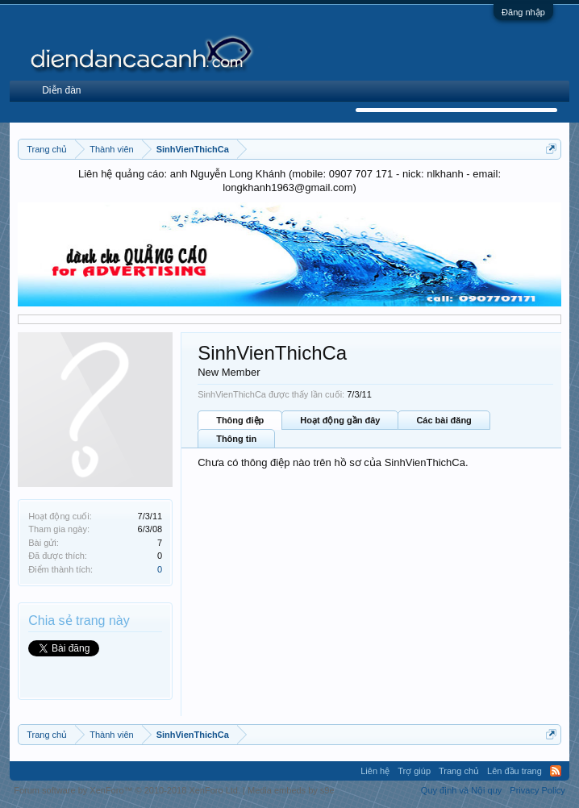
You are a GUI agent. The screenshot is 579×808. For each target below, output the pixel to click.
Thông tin (236, 439)
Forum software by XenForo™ (127, 790)
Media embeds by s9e (291, 790)
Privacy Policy (537, 790)
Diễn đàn (61, 90)
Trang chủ (459, 771)
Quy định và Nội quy (461, 790)
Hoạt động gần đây (340, 420)
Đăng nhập (523, 12)
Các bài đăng (443, 420)
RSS (555, 771)
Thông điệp (240, 420)
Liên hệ (374, 771)
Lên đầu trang (514, 771)
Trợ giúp (414, 771)
